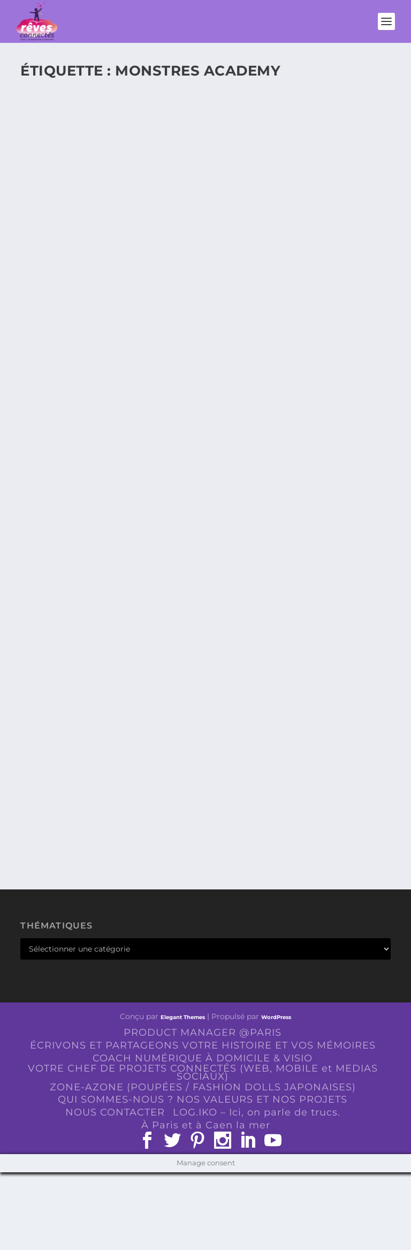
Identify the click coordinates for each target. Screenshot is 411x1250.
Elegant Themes (183, 1017)
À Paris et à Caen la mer (205, 1125)
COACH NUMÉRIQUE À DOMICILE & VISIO (203, 1058)
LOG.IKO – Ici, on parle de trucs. (256, 1112)
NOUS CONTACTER (115, 1112)
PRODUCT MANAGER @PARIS (202, 1032)
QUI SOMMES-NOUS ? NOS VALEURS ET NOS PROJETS (202, 1099)
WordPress (276, 1017)
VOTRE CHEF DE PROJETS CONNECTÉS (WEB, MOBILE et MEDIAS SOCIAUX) (203, 1072)
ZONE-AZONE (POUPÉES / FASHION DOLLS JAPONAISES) (203, 1087)
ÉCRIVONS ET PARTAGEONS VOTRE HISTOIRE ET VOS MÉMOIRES (203, 1045)
